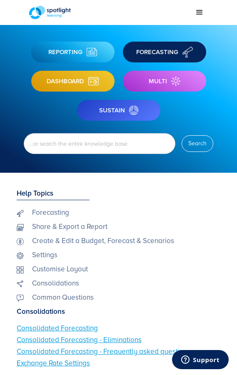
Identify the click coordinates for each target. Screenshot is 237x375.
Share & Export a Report (69, 226)
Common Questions (63, 297)
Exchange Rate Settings (53, 363)
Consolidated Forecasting (57, 328)
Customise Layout (60, 269)
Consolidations (55, 283)
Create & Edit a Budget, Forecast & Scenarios (103, 240)
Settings (44, 255)
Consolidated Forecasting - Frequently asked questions (104, 351)
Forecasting (50, 212)
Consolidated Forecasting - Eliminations (79, 339)
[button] (199, 12)
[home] (106, 12)
